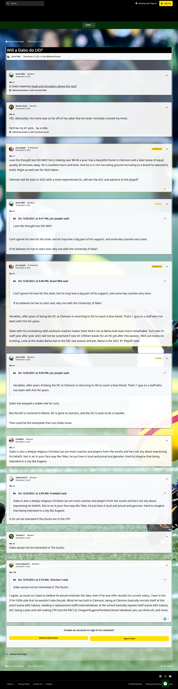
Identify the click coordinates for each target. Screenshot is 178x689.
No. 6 (11, 365)
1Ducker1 (20, 535)
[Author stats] (167, 75)
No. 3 (11, 156)
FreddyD (20, 439)
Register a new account (48, 638)
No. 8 (11, 485)
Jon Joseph (21, 147)
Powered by (159, 684)
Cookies (49, 684)
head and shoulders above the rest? (54, 86)
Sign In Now (129, 638)
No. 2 (11, 114)
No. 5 (11, 273)
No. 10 (12, 572)
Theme (11, 684)
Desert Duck (21, 106)
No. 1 (11, 82)
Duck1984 (16, 56)
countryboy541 (23, 564)
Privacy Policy (23, 684)
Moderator (34, 148)
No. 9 (11, 543)
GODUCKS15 (21, 477)
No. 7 (11, 447)
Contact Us (37, 684)
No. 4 (11, 211)
